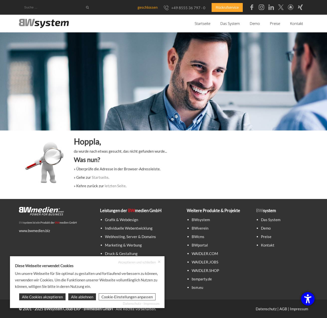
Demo (255, 23)
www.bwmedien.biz (34, 230)
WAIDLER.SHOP (205, 270)
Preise (275, 23)
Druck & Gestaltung (121, 253)
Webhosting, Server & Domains (130, 236)
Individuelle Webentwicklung (129, 228)
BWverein (200, 228)
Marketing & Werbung (123, 245)
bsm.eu (197, 287)
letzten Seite (115, 186)
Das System (230, 23)
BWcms (198, 236)
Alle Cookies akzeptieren (42, 297)
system (25, 222)
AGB (283, 309)
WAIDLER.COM (205, 253)
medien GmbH (66, 222)
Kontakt (296, 23)
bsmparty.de (202, 279)
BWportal (200, 245)
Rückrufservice (227, 7)
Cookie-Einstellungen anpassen (127, 297)
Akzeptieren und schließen (139, 262)
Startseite (202, 23)
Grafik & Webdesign (121, 219)
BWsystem (201, 219)
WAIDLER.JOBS (205, 262)
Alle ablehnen (82, 297)
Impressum (299, 309)
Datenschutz (266, 309)
